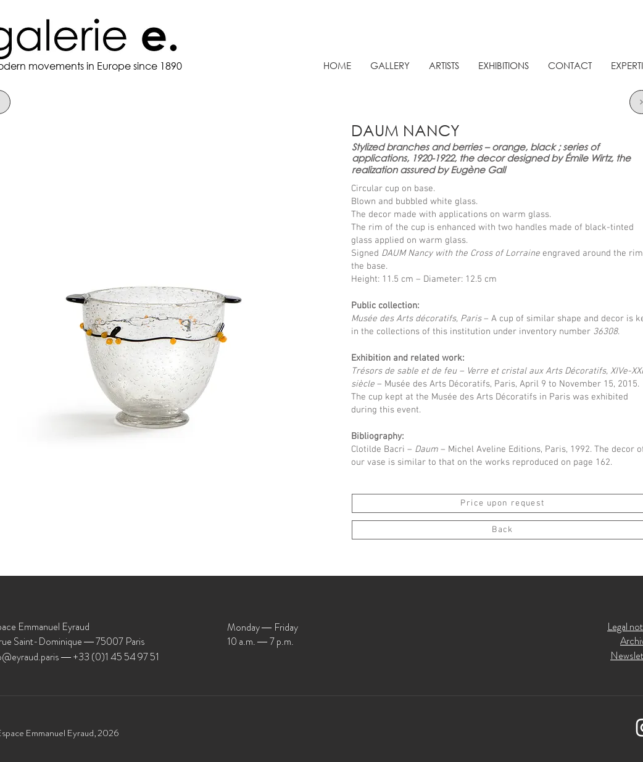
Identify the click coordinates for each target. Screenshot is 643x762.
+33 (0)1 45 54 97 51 (116, 657)
